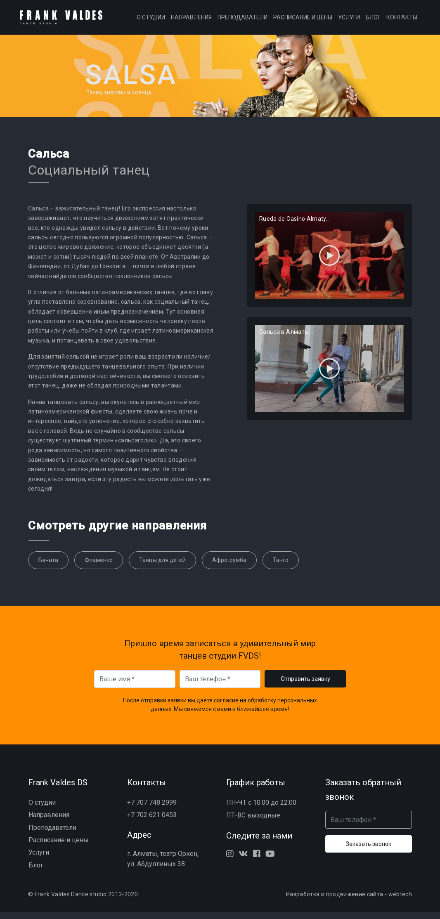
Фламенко (99, 567)
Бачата (48, 567)
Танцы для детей (162, 567)
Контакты (401, 20)
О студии (151, 20)
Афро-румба (229, 567)
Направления (191, 20)
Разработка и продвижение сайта (334, 901)
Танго (281, 567)
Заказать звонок (368, 851)
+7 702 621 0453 (152, 822)
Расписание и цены (302, 20)
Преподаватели (242, 20)
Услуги (349, 20)
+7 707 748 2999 (152, 809)
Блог (373, 20)
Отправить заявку (305, 686)
